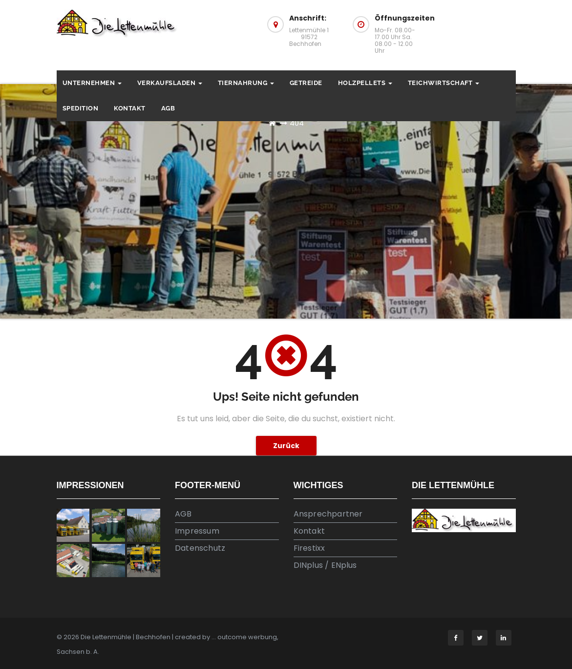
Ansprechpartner (328, 513)
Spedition (81, 108)
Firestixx (309, 548)
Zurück (286, 446)
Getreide (306, 82)
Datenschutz (200, 548)
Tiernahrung (246, 82)
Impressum (197, 531)
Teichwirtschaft (443, 82)
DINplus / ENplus (325, 565)
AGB (168, 108)
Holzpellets (365, 82)
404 (297, 123)
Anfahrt (476, 28)
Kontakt (130, 108)
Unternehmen (92, 82)
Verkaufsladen (169, 82)
